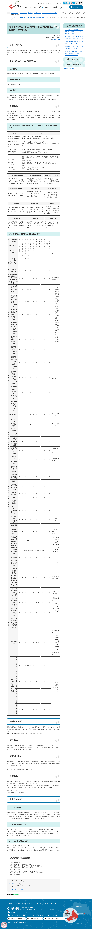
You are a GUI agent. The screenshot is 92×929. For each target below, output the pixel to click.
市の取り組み (37, 13)
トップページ (15, 13)
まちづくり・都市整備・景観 (49, 13)
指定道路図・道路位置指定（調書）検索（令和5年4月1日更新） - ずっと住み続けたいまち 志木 (74, 53)
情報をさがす (76, 7)
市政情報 (55, 7)
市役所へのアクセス (35, 918)
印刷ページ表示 (56, 39)
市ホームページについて (41, 903)
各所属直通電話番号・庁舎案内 (56, 918)
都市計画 (47, 17)
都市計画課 (12, 883)
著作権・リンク (28, 903)
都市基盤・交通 (40, 17)
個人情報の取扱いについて (14, 903)
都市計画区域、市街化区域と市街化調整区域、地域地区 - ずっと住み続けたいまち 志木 (74, 31)
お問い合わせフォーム (16, 918)
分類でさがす (23, 13)
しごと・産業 (37, 7)
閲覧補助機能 (57, 3)
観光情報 (47, 7)
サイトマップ (54, 903)
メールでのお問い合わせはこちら (18, 889)
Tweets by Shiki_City (68, 68)
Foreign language (47, 3)
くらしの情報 (27, 7)
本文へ (40, 3)
